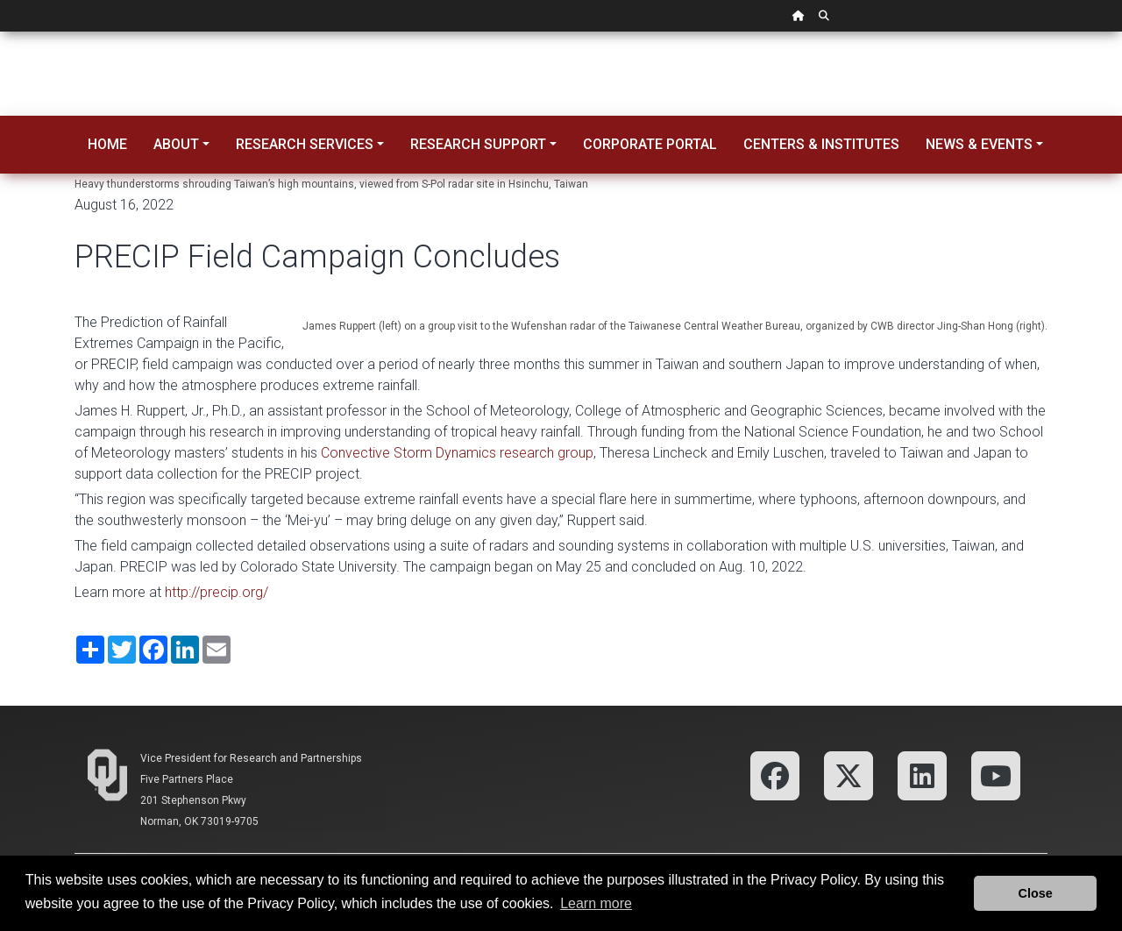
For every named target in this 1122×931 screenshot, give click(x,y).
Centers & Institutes (821, 144)
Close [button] (1036, 893)
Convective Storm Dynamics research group (457, 452)
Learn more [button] (596, 903)
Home (107, 144)
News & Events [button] (979, 144)
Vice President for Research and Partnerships (251, 758)
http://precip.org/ (216, 592)
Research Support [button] (478, 144)
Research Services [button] (304, 144)
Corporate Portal (650, 144)
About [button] (176, 144)
